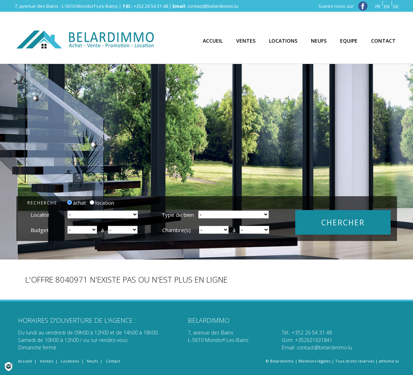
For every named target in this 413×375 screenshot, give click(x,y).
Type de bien (178, 214)
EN (387, 6)
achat (76, 202)
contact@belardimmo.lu (212, 6)
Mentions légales (314, 361)
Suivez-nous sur (342, 6)
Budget (40, 230)
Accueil (25, 361)
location (102, 202)
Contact (113, 361)
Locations (70, 361)
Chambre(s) (176, 230)
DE (396, 6)
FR (377, 6)
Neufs (92, 361)
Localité (40, 214)
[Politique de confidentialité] (9, 366)
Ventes (46, 361)
